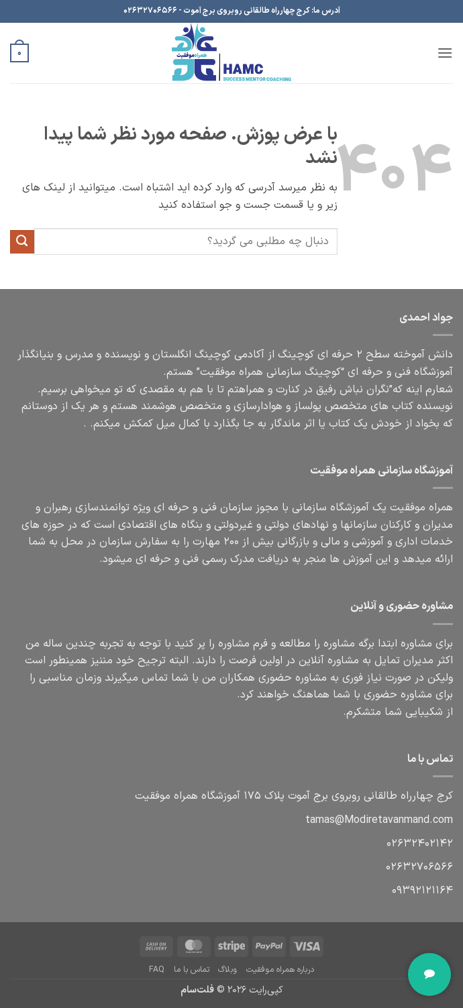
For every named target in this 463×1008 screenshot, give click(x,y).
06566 (419, 867)
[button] (445, 52)
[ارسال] (22, 242)
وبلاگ (227, 970)
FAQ (156, 970)
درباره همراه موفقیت (280, 970)
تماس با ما (191, 970)
